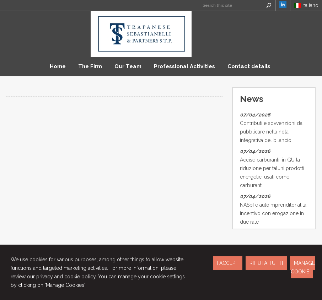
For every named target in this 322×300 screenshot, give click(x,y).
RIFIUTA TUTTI (266, 263)
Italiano (306, 5)
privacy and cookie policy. (67, 276)
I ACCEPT (227, 263)
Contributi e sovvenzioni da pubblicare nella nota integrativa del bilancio (271, 131)
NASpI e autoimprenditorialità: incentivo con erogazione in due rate (273, 213)
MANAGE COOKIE (303, 267)
